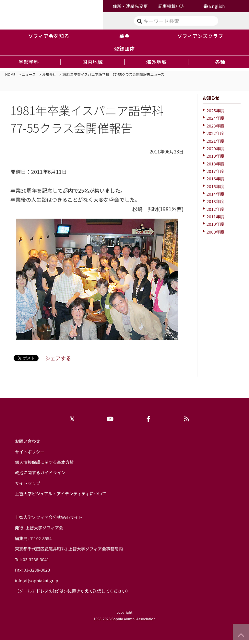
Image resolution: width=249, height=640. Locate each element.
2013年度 (215, 201)
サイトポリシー (29, 452)
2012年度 (215, 209)
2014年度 (215, 194)
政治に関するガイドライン (40, 472)
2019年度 (215, 156)
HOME (10, 74)
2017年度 (215, 171)
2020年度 (215, 148)
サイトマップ (27, 483)
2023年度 (215, 126)
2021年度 (215, 141)
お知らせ (49, 74)
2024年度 (215, 118)
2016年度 (215, 178)
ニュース (29, 74)
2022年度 (215, 133)
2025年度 (215, 110)
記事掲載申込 (171, 6)
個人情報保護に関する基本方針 (44, 462)
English (217, 6)
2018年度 (215, 164)
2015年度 (215, 186)
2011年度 (215, 216)
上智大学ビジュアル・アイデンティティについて (60, 493)
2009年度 (215, 232)
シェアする (58, 358)
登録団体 (124, 48)
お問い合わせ (27, 441)
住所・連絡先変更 (130, 6)
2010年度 (215, 224)
